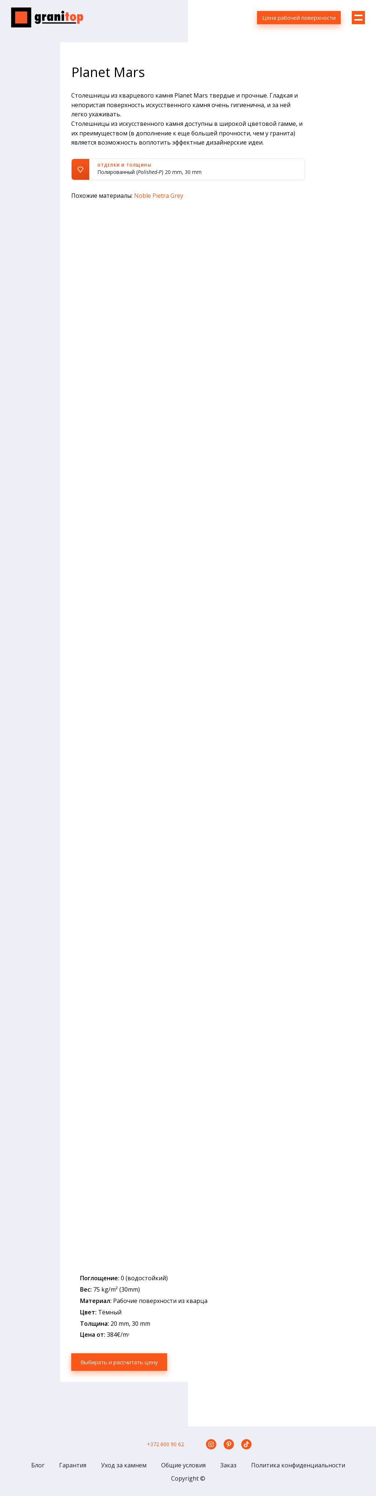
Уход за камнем (124, 1465)
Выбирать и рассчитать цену (122, 1362)
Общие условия (183, 1465)
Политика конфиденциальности (298, 1465)
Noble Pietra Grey (158, 196)
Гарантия (72, 1465)
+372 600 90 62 (165, 1444)
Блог (37, 1465)
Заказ (228, 1465)
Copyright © (188, 1478)
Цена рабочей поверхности (299, 17)
